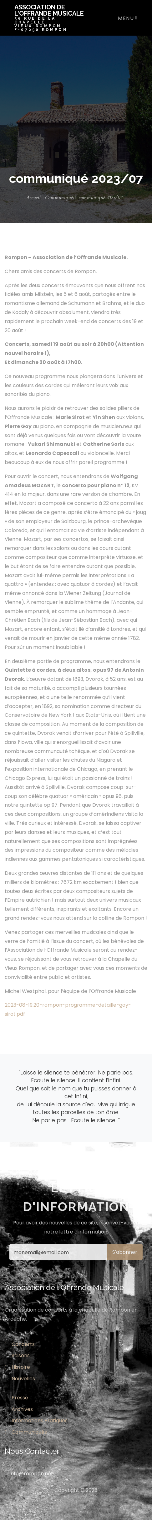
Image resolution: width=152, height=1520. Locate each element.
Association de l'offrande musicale (51, 17)
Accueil (35, 197)
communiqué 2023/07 (102, 197)
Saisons (17, 1355)
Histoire (17, 1367)
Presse (16, 1397)
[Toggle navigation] (126, 17)
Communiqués (61, 197)
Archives (19, 1409)
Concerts (20, 1344)
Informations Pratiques (36, 1420)
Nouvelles (20, 1378)
